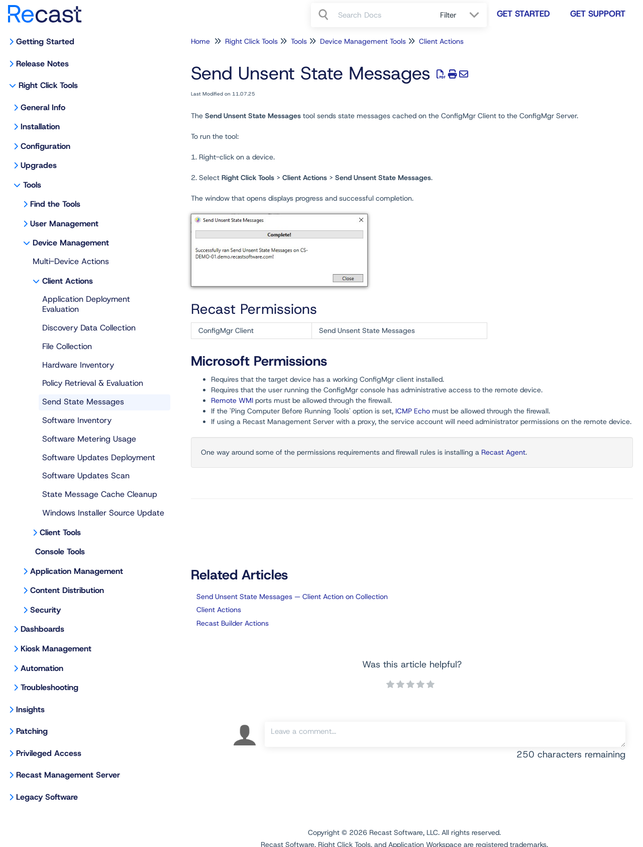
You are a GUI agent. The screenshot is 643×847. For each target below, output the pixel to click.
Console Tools (60, 551)
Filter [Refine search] (449, 15)
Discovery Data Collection (89, 327)
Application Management (76, 571)
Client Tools (60, 532)
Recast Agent (503, 452)
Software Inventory (77, 420)
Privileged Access (48, 753)
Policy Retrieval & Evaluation (92, 383)
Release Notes (42, 63)
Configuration (45, 146)
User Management (64, 223)
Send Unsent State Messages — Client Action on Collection (292, 596)
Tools (32, 185)
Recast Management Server (68, 775)
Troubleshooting (49, 687)
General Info (43, 107)
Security (45, 610)
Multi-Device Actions (71, 261)
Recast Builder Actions (232, 623)
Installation (40, 126)
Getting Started (45, 41)
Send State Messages (83, 401)
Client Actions (67, 281)
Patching (32, 731)
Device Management (71, 242)
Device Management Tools (363, 41)
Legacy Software (47, 797)
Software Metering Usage (89, 439)
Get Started (523, 13)
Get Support (597, 13)
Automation (42, 668)
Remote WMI (232, 400)
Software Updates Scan (86, 475)
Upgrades (39, 165)
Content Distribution (67, 590)
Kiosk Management (56, 648)
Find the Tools (55, 204)
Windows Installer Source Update (103, 512)
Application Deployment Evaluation (86, 304)
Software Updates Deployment (98, 457)
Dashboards (42, 629)
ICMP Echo (412, 410)
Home (200, 41)
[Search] (324, 15)
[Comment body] (445, 734)
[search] (383, 15)
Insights (30, 709)
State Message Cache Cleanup (99, 494)
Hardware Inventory (78, 365)
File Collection (67, 346)
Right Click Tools (48, 85)
